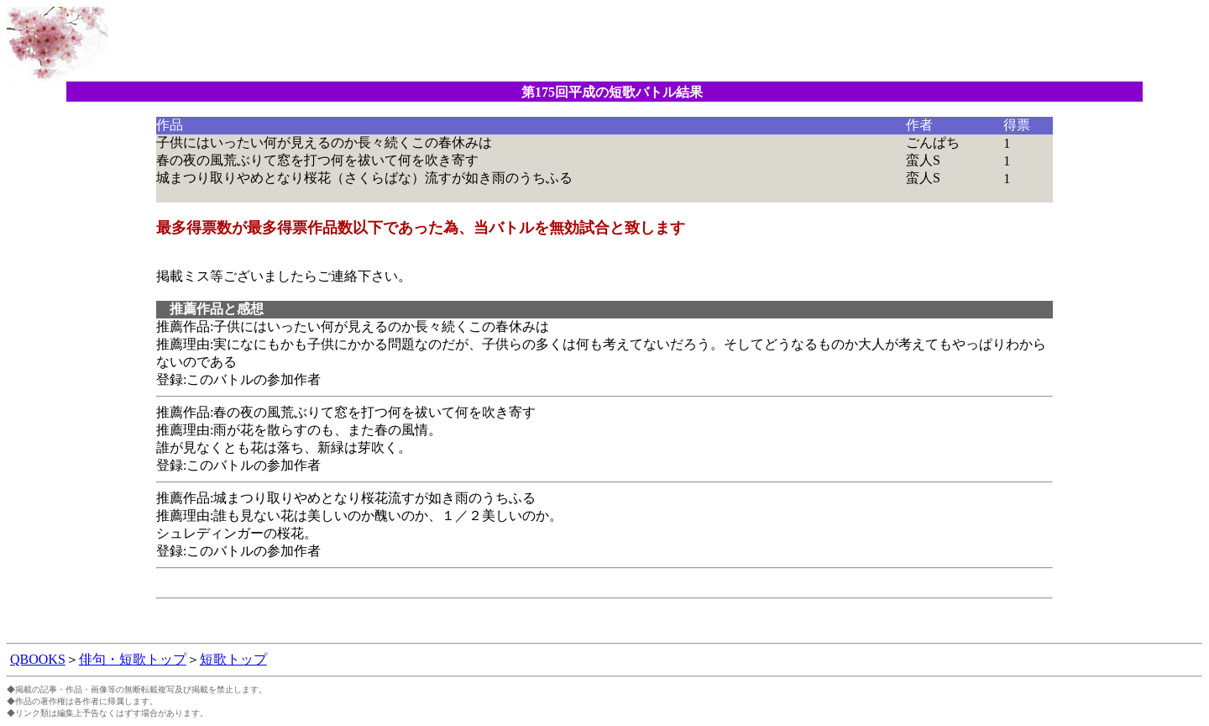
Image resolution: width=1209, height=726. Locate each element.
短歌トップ (233, 659)
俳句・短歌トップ (132, 659)
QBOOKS (37, 659)
